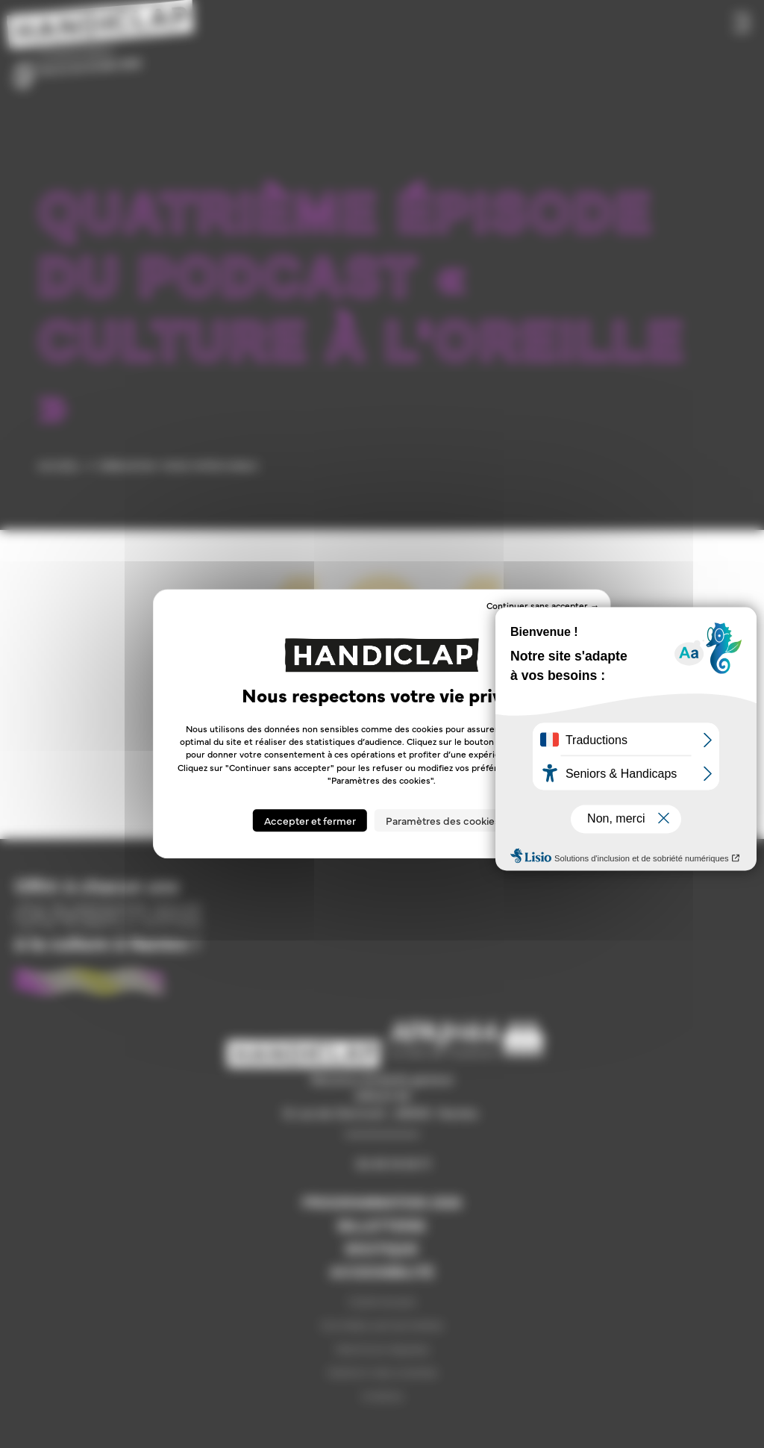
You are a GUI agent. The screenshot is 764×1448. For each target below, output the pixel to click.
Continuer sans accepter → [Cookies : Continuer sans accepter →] (542, 605)
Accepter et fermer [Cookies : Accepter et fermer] (310, 821)
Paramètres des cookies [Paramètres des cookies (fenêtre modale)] (443, 821)
